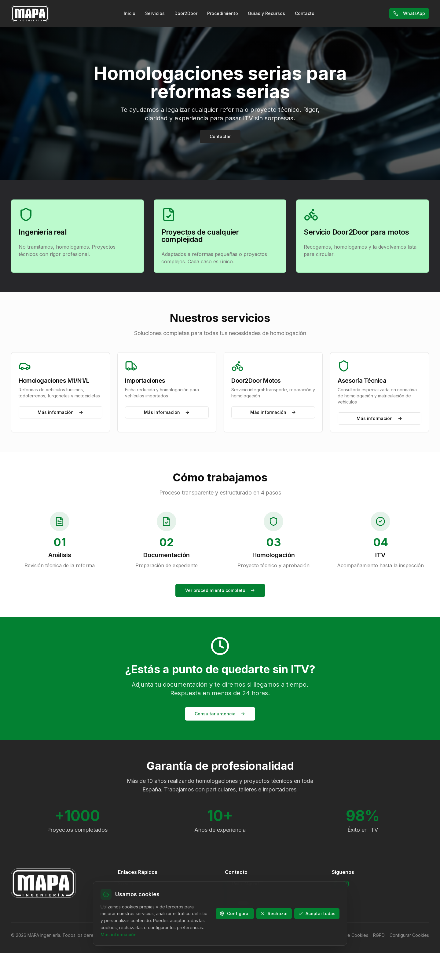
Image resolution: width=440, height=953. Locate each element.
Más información (60, 412)
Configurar (235, 913)
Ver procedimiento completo (220, 590)
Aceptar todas (317, 913)
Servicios (155, 13)
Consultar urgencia (220, 713)
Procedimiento (222, 13)
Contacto (304, 13)
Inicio (129, 13)
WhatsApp (409, 13)
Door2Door (185, 13)
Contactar (220, 136)
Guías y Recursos (266, 13)
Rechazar (274, 913)
